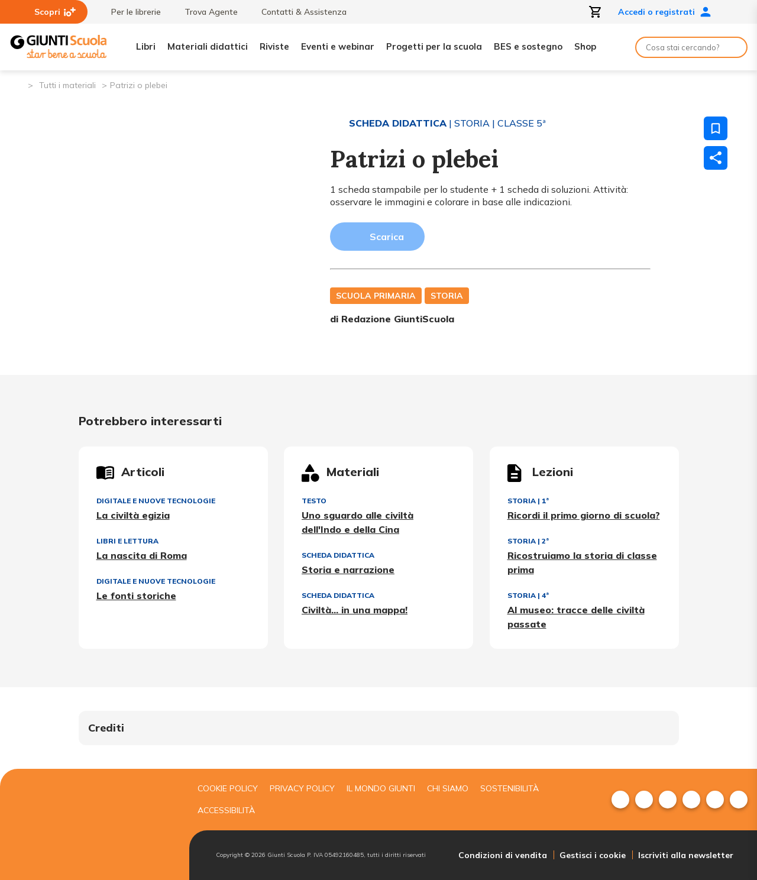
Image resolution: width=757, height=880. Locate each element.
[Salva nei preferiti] (715, 128)
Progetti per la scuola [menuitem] (434, 46)
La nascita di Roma (141, 555)
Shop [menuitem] (585, 46)
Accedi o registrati (664, 12)
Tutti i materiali (67, 85)
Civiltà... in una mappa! (354, 610)
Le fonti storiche (136, 595)
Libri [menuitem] (146, 46)
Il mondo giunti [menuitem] (381, 788)
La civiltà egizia (133, 515)
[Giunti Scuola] (58, 47)
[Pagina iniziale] (18, 84)
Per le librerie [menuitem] (130, 12)
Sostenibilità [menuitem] (509, 788)
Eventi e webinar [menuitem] (337, 46)
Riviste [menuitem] (274, 46)
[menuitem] (620, 799)
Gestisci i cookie (592, 855)
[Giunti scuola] (91, 824)
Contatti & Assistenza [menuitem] (298, 12)
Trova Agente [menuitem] (205, 12)
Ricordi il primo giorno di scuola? (583, 515)
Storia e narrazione (348, 569)
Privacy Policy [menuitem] (302, 788)
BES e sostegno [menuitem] (528, 46)
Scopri (55, 12)
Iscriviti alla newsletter (685, 855)
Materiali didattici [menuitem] (207, 46)
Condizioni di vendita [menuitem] (502, 855)
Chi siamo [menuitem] (447, 788)
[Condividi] (715, 158)
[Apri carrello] (595, 12)
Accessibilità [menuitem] (226, 810)
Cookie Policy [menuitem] (228, 788)
